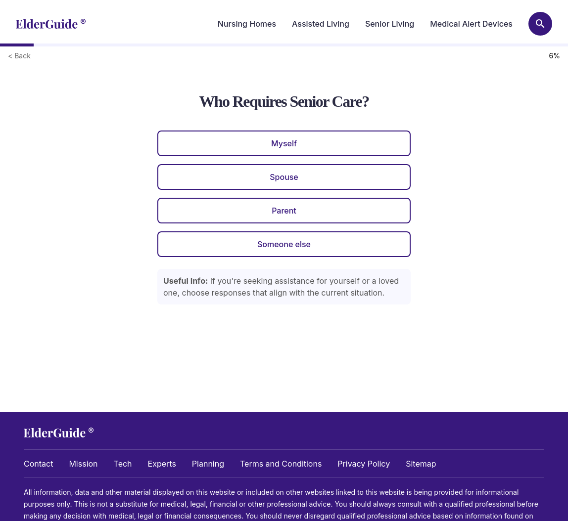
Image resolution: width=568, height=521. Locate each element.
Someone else (284, 244)
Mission (83, 464)
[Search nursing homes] (540, 24)
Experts (162, 464)
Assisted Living (320, 24)
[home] (51, 24)
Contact (38, 464)
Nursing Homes (247, 24)
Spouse (284, 177)
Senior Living (389, 24)
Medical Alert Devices (471, 24)
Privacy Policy (363, 464)
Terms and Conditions (281, 464)
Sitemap (421, 464)
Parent (284, 211)
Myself (284, 143)
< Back (19, 55)
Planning (208, 464)
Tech (123, 464)
